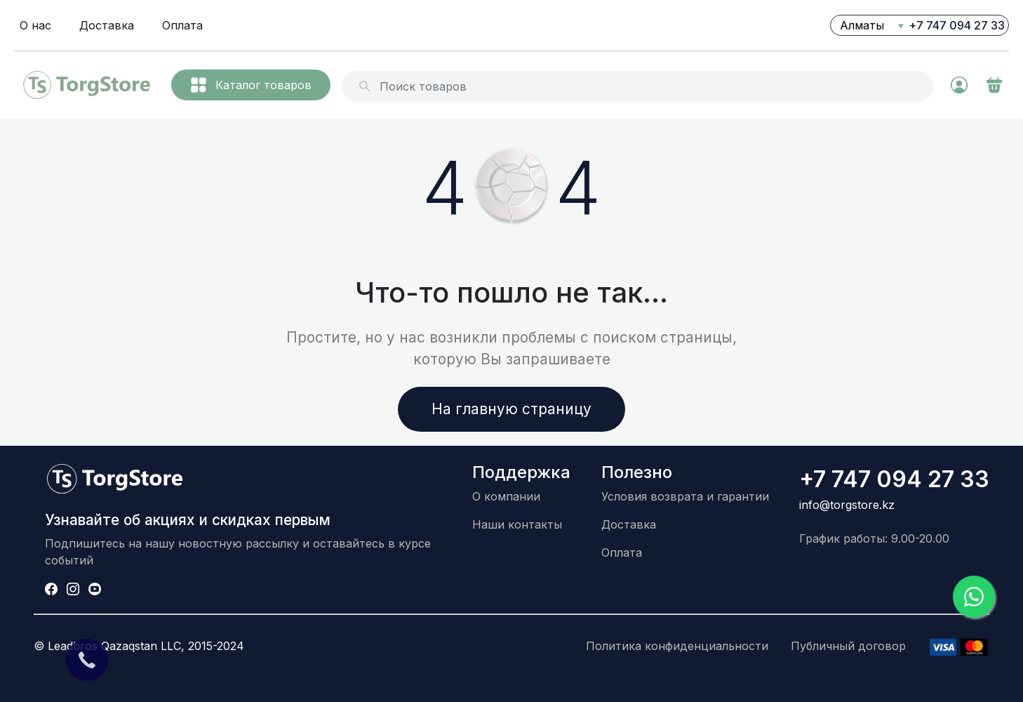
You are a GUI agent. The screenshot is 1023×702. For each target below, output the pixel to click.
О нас (35, 25)
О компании (506, 496)
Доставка (106, 25)
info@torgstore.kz (847, 505)
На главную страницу (511, 409)
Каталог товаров (251, 85)
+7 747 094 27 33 (957, 25)
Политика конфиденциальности (677, 646)
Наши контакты (517, 524)
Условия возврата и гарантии (685, 496)
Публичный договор (848, 646)
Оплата (182, 25)
